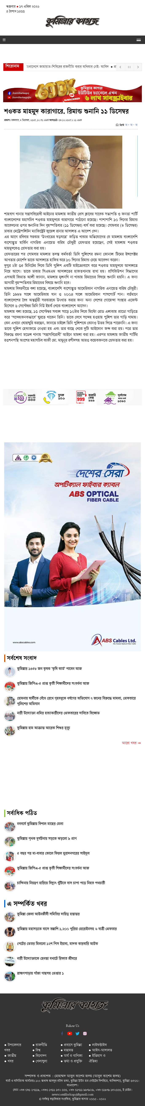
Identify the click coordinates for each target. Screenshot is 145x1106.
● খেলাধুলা (39, 1061)
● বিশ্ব (36, 1050)
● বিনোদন (39, 1056)
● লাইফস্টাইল (98, 1045)
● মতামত (66, 1050)
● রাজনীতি (39, 1045)
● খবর (8, 1061)
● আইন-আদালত (100, 1050)
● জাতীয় (10, 1056)
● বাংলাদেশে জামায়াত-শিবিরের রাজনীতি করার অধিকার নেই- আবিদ (68, 67)
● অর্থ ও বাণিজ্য (71, 1056)
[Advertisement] (72, 780)
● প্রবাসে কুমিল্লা (71, 1045)
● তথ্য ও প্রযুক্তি (71, 1061)
